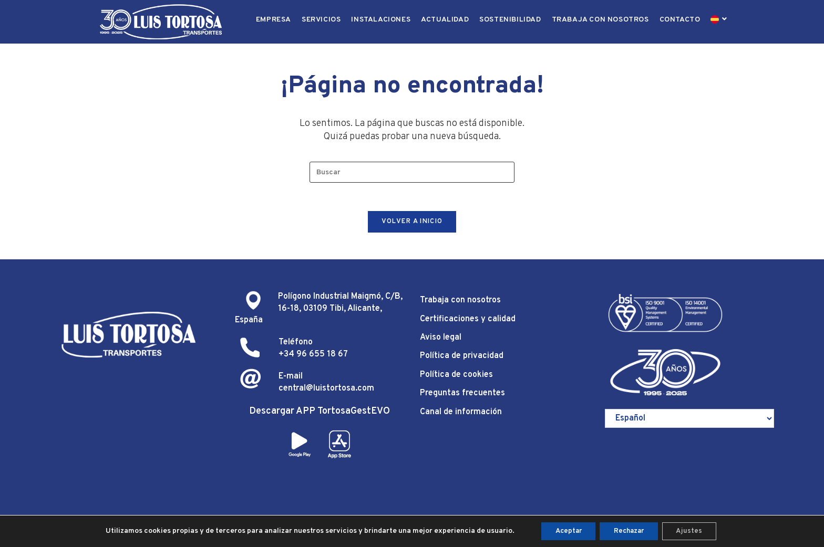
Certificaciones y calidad (468, 324)
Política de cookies (456, 379)
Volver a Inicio (412, 226)
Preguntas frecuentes (462, 398)
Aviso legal (440, 342)
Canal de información (461, 416)
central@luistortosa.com (326, 392)
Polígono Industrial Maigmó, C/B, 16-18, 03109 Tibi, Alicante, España (319, 313)
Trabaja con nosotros (460, 305)
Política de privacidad (461, 360)
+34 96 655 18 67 (313, 359)
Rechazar (629, 530)
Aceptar (563, 530)
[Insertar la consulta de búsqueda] (412, 173)
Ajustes (695, 530)
